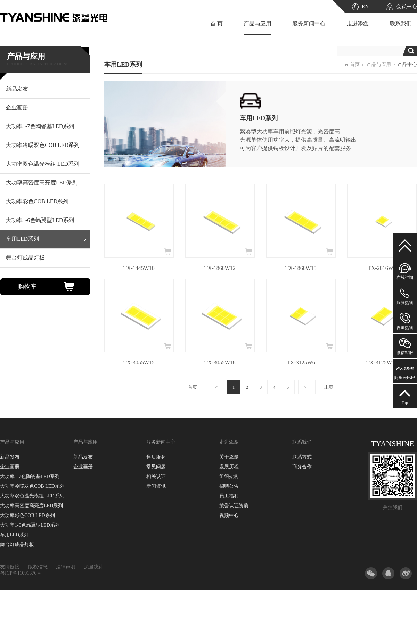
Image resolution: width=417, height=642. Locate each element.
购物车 (27, 286)
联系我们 (401, 23)
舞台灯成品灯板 (17, 544)
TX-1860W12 (220, 268)
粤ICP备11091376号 (20, 573)
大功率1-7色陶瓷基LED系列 (30, 476)
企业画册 (9, 466)
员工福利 (229, 496)
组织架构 (229, 476)
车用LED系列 (14, 534)
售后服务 (156, 457)
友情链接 (9, 566)
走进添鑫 (357, 23)
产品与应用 (257, 23)
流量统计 (94, 566)
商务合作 (302, 466)
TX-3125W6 (301, 362)
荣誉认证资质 (233, 505)
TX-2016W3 (382, 268)
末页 (328, 387)
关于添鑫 (229, 457)
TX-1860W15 (301, 268)
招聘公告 (229, 486)
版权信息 (38, 566)
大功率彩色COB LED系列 (27, 515)
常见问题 (156, 466)
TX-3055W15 (139, 362)
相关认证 (156, 476)
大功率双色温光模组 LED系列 (32, 496)
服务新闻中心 (309, 23)
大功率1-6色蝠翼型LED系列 (30, 525)
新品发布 (9, 457)
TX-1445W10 (139, 268)
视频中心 (229, 515)
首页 (355, 64)
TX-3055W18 (220, 362)
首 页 (216, 23)
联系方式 (302, 457)
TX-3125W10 (382, 362)
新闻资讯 (156, 486)
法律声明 (65, 566)
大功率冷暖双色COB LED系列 (32, 486)
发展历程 (229, 466)
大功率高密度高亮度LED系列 (31, 505)
